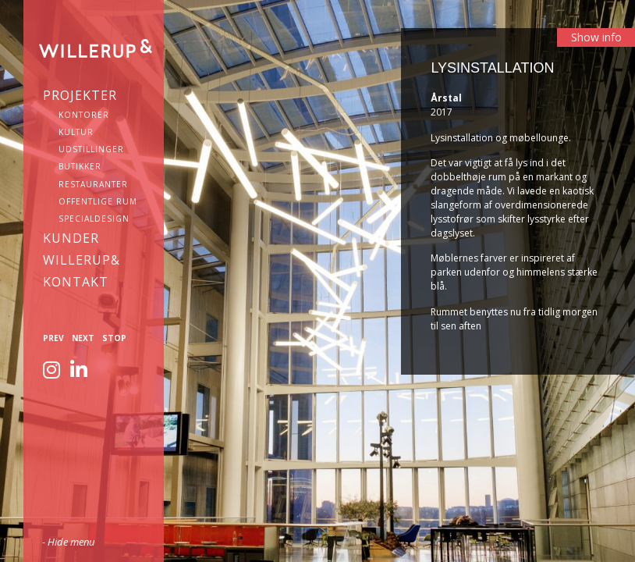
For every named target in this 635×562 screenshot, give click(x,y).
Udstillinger (91, 149)
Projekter (80, 95)
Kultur (76, 131)
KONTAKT (75, 281)
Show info (596, 37)
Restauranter (93, 184)
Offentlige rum (98, 201)
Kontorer (84, 114)
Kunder (71, 238)
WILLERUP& (81, 260)
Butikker (80, 166)
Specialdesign (94, 218)
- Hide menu (68, 542)
